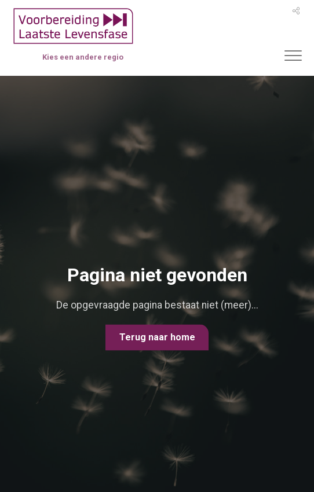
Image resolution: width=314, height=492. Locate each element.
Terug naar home (157, 337)
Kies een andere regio (82, 57)
